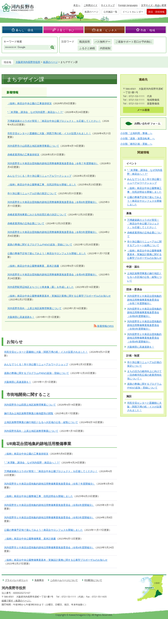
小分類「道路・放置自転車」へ (137, 138)
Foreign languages (128, 5)
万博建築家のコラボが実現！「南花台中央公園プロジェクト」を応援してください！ (54, 120)
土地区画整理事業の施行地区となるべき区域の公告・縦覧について (41, 422)
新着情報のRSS (105, 326)
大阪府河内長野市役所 (28, 62)
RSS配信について (93, 580)
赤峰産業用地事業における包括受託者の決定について (36, 214)
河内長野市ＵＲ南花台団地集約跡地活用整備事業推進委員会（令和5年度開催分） (52, 232)
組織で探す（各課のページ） (17, 600)
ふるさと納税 (87, 48)
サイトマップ (108, 5)
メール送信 (143, 109)
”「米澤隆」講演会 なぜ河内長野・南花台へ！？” (35, 112)
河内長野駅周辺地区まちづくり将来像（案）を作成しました (40, 287)
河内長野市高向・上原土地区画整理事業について (34, 308)
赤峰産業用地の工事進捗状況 (23, 154)
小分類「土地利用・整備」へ (136, 133)
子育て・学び (65, 30)
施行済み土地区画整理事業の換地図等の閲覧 (28, 413)
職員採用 (84, 41)
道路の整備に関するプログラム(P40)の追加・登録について (39, 244)
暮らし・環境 (24, 30)
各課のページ (91, 11)
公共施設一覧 (110, 11)
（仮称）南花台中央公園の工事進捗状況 (29, 103)
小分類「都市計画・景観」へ (136, 143)
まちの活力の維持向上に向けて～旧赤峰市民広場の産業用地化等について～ (144, 374)
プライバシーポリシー (16, 580)
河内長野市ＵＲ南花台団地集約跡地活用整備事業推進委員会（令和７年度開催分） (52, 163)
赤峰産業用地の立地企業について (25, 223)
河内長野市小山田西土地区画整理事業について (33, 145)
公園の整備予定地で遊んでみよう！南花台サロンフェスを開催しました (46, 253)
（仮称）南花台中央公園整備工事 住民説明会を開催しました (41, 184)
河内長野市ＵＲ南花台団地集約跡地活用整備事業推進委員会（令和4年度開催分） (52, 274)
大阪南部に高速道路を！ (20, 317)
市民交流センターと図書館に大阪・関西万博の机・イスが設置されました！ (49, 133)
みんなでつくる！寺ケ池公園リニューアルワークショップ (39, 175)
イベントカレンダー (133, 11)
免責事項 (39, 580)
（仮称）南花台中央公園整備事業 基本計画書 (33, 265)
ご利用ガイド (90, 5)
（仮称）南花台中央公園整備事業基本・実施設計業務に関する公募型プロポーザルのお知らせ (59, 295)
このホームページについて (64, 580)
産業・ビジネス (106, 30)
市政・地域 (147, 30)
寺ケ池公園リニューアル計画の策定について (32, 193)
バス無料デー (102, 41)
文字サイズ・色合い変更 (153, 5)
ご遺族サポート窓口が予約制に (133, 41)
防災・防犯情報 (156, 11)
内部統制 (105, 48)
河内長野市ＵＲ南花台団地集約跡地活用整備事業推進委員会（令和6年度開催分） (52, 202)
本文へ (76, 5)
